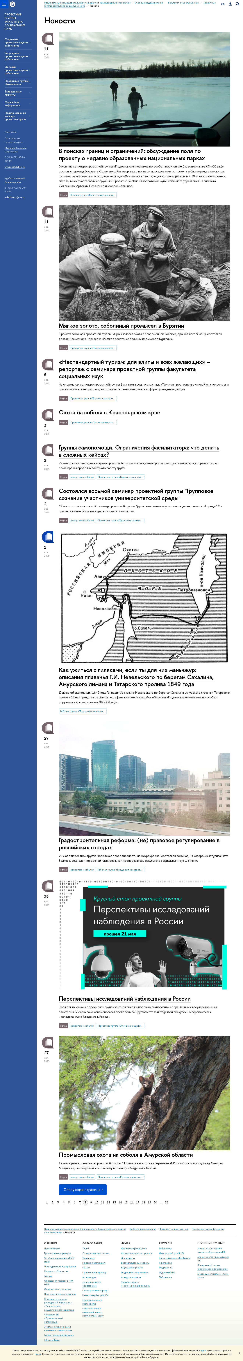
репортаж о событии (82, 477)
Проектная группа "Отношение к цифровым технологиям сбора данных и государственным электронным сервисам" (121, 1025)
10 (96, 1202)
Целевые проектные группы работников (16, 70)
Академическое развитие (134, 1272)
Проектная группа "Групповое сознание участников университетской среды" (121, 520)
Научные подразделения (134, 1248)
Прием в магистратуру (94, 1272)
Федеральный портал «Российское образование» (212, 1267)
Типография (165, 1262)
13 (114, 1202)
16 (131, 1202)
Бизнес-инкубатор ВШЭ (95, 1295)
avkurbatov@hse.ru (15, 197)
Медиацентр (165, 1267)
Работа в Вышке (52, 1340)
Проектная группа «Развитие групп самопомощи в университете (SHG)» (121, 477)
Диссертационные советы (135, 1262)
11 (102, 1202)
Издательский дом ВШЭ (171, 1253)
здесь (203, 1350)
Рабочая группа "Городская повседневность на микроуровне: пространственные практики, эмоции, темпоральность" (121, 869)
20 (155, 1202)
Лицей (86, 1248)
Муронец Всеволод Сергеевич (15, 149)
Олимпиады (88, 1258)
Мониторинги (128, 1258)
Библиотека (165, 1248)
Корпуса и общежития (56, 1271)
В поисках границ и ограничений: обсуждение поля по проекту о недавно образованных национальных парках (132, 154)
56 (166, 1202)
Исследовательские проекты (136, 1253)
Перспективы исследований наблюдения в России (125, 998)
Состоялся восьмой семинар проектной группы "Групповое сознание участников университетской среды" (136, 494)
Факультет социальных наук (174, 1228)
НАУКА (125, 1243)
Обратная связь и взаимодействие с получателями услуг (92, 1312)
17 (137, 1202)
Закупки (48, 1276)
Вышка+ (86, 1267)
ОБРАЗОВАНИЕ (92, 1243)
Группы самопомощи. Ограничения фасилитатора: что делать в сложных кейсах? (139, 451)
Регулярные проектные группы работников (16, 56)
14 (120, 1202)
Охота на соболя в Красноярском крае (109, 412)
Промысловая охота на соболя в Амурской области (126, 1154)
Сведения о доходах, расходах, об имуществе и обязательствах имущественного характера (59, 1304)
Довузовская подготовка (95, 1253)
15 (126, 1202)
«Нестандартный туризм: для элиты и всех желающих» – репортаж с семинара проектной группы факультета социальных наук (134, 369)
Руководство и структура (57, 1253)
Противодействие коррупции (60, 1294)
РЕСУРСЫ (165, 1243)
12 (108, 1202)
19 (149, 1202)
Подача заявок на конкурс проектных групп (15, 116)
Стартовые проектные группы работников (16, 42)
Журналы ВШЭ (167, 1272)
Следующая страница (82, 1189)
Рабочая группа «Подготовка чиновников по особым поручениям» (93, 195)
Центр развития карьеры (95, 1290)
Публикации (165, 1277)
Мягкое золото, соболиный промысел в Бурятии (121, 325)
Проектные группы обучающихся (16, 82)
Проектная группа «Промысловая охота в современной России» (93, 347)
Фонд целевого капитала (57, 1289)
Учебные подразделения (143, 1228)
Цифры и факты (52, 1248)
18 (143, 1202)
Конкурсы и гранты (131, 1277)
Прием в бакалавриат (93, 1262)
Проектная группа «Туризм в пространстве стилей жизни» (93, 398)
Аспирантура (89, 1277)
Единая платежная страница (59, 1335)
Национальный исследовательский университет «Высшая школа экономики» (85, 1228)
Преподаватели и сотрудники (60, 1266)
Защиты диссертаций (132, 1267)
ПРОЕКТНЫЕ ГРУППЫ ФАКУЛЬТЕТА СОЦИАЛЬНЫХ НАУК (14, 22)
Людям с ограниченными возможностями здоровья (58, 1328)
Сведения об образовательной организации (53, 1318)
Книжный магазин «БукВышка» (174, 1258)
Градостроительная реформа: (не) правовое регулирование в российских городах (139, 843)
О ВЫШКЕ (50, 1243)
